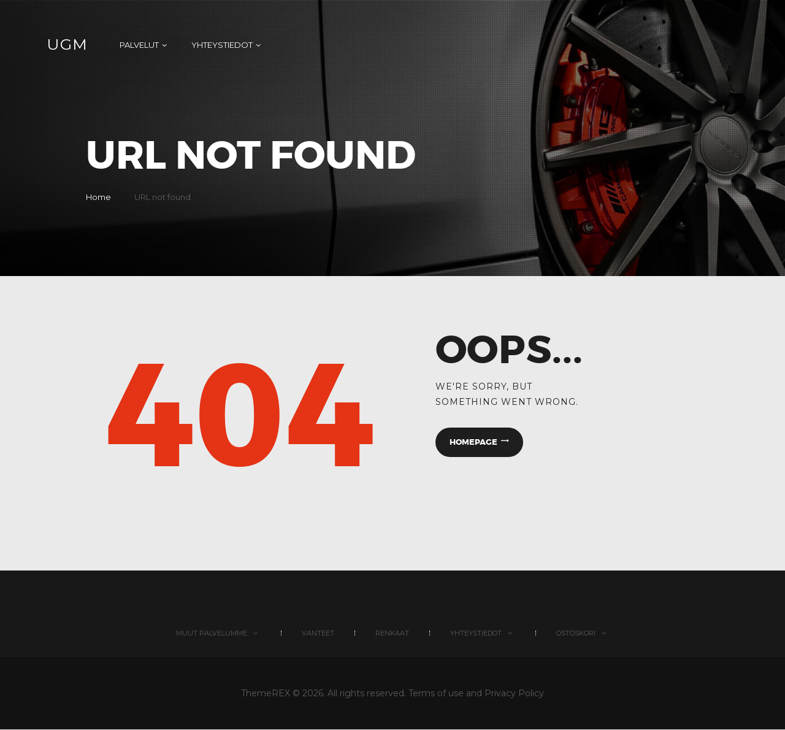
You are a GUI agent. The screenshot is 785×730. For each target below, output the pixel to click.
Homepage (473, 442)
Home (98, 197)
